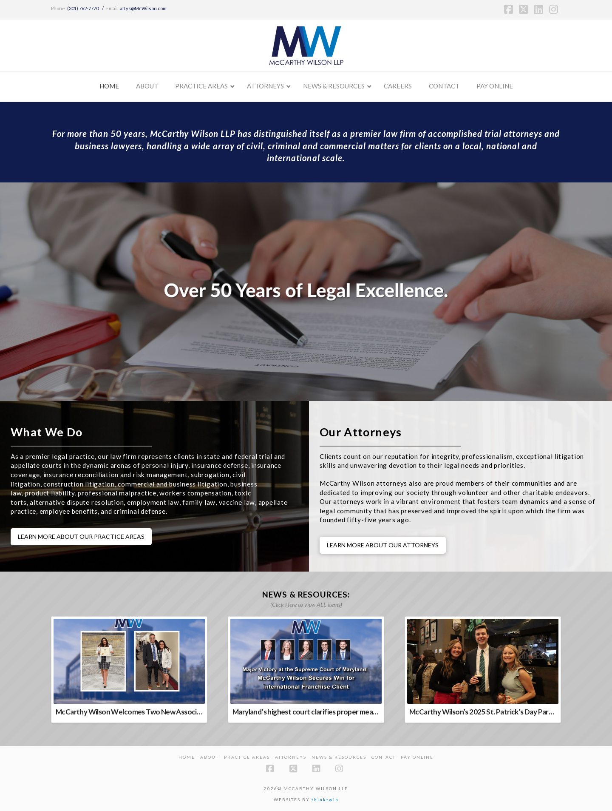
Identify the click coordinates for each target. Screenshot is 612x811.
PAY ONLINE (417, 757)
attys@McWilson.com (143, 8)
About (209, 757)
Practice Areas (247, 757)
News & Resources (339, 757)
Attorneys (290, 757)
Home (186, 757)
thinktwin (325, 799)
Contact (383, 757)
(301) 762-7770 (83, 8)
